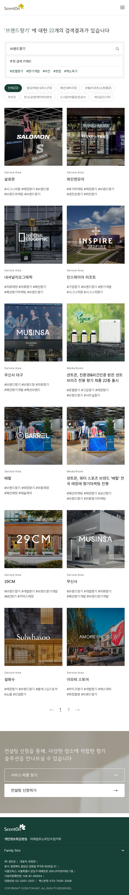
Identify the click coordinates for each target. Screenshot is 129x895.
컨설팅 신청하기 (24, 790)
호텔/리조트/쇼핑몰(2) (98, 88)
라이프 (12, 97)
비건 (47, 71)
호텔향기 (17, 71)
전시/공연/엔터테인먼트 (38, 97)
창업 (58, 71)
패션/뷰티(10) (68, 88)
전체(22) (13, 88)
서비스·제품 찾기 (24, 775)
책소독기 (72, 71)
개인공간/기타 (102, 97)
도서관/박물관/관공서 (73, 97)
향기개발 (34, 71)
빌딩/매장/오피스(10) (39, 88)
